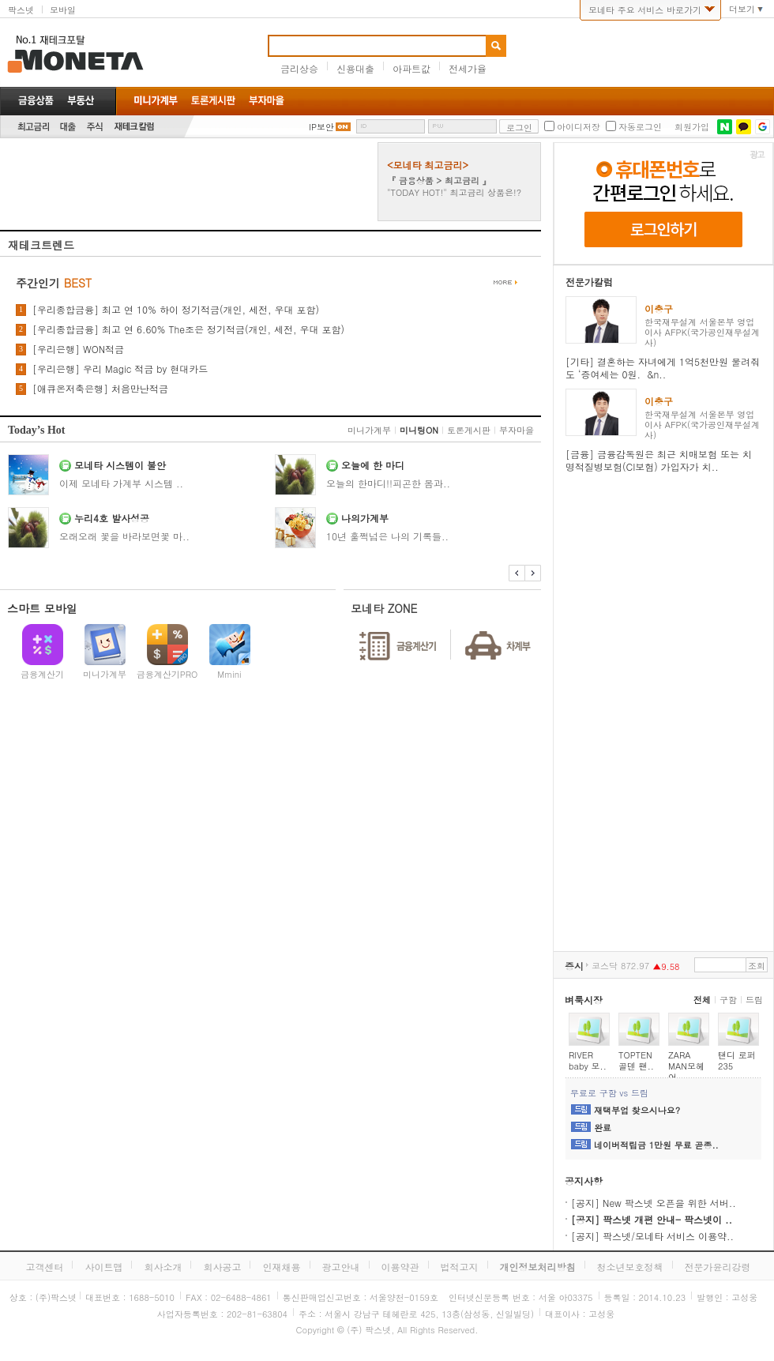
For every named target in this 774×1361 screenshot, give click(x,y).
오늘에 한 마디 (372, 465)
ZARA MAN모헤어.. (686, 1066)
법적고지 (460, 1266)
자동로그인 (640, 127)
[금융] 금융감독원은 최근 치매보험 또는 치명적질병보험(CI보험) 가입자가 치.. (658, 460)
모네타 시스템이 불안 (120, 465)
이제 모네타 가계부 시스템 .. (121, 483)
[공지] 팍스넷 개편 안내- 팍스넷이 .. (651, 1219)
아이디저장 (578, 127)
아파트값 (411, 68)
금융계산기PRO (167, 674)
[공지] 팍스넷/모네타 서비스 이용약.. (652, 1236)
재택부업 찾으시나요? (637, 1110)
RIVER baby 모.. (588, 1060)
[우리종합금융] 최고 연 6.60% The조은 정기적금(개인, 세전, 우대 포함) (188, 329)
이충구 (658, 308)
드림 (754, 1000)
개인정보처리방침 (538, 1266)
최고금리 (33, 126)
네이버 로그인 (724, 126)
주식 (95, 126)
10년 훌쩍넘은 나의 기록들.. (387, 536)
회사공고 (222, 1266)
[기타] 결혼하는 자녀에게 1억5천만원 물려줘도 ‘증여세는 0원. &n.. (662, 368)
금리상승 (299, 68)
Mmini (229, 674)
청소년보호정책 (630, 1266)
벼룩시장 (584, 999)
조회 (756, 966)
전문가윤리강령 (718, 1266)
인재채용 (281, 1266)
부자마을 (516, 430)
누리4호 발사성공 (111, 517)
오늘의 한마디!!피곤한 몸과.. (388, 483)
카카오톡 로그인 (743, 126)
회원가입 (691, 127)
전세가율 (468, 68)
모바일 (63, 10)
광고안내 (341, 1266)
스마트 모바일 (42, 608)
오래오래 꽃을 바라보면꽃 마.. (124, 536)
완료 (602, 1128)
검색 (496, 46)
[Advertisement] (187, 181)
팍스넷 (21, 10)
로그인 (519, 127)
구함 (728, 1000)
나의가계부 (365, 517)
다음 (532, 573)
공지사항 (584, 1180)
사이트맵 (103, 1266)
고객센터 (44, 1266)
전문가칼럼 (589, 281)
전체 (702, 1000)
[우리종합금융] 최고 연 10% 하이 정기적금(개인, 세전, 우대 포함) (175, 309)
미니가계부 (369, 430)
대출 (68, 126)
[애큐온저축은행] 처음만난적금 (100, 388)
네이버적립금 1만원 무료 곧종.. (656, 1145)
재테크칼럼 (134, 126)
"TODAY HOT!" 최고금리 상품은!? (454, 192)
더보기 (742, 9)
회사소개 (163, 1266)
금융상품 (36, 100)
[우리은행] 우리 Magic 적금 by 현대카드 (120, 369)
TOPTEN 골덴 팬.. (636, 1060)
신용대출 (355, 68)
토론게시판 (468, 430)
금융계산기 (42, 674)
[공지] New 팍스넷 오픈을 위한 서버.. (653, 1202)
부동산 (80, 100)
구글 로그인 (762, 126)
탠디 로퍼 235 (737, 1060)
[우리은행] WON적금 (78, 349)
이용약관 (400, 1266)
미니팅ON (419, 430)
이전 (517, 573)
